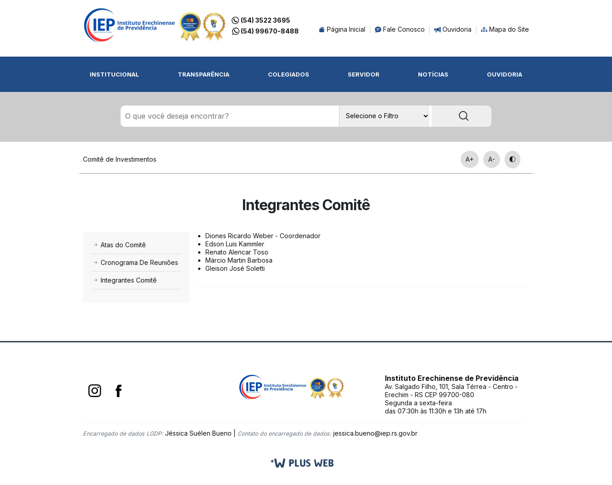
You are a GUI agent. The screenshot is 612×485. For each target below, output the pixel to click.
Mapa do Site (505, 29)
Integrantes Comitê (124, 280)
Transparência (203, 74)
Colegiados (288, 74)
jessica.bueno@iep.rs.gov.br (375, 433)
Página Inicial (342, 29)
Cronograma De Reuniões (135, 262)
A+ (470, 159)
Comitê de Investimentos (119, 159)
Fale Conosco (400, 29)
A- (491, 159)
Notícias (433, 74)
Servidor (363, 74)
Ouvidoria (452, 29)
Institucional (114, 74)
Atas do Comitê (119, 245)
